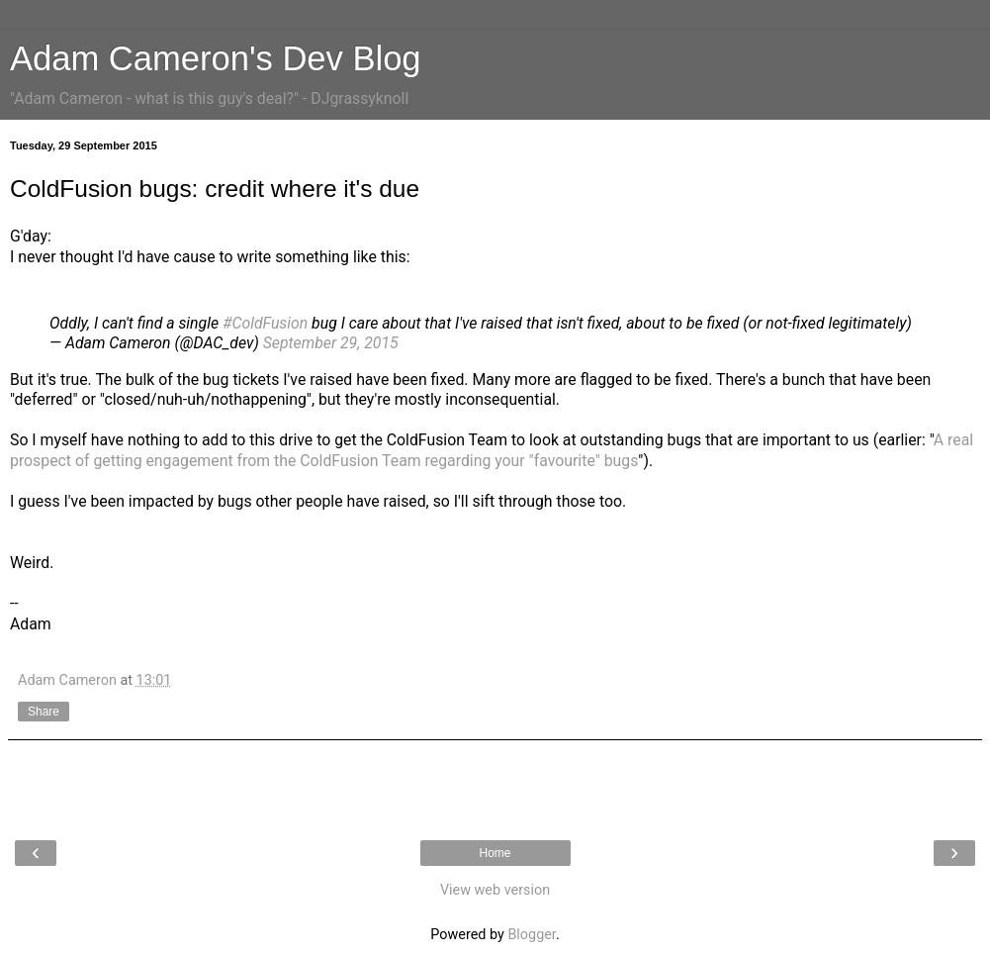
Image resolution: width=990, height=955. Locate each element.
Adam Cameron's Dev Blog (215, 58)
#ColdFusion (265, 323)
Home (494, 853)
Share (43, 711)
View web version (495, 890)
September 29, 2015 (331, 343)
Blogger (531, 934)
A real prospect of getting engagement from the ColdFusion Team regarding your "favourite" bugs (491, 450)
